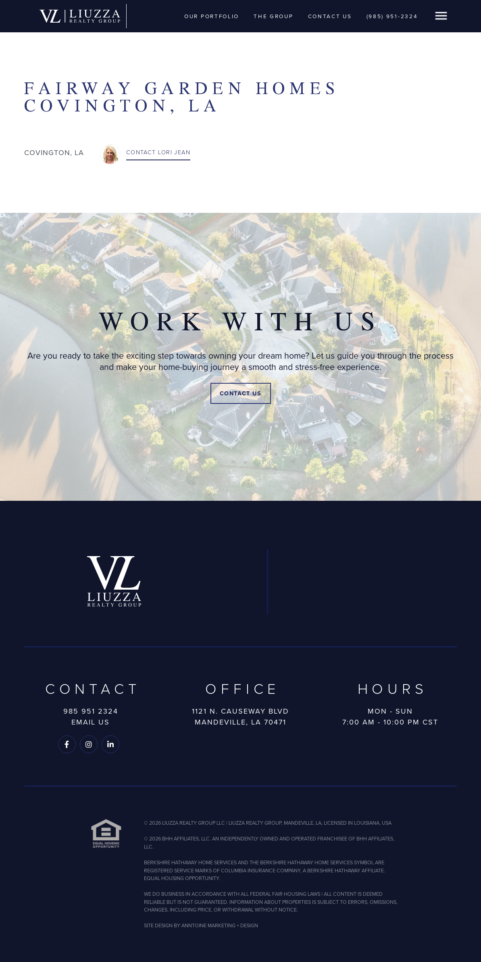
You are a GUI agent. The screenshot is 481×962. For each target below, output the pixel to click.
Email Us (90, 722)
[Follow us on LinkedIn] (110, 744)
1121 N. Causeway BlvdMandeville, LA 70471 (240, 717)
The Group (273, 16)
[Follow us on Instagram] (89, 744)
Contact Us (330, 16)
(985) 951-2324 (392, 16)
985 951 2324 (90, 711)
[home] (80, 16)
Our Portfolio (211, 16)
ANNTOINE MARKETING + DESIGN (219, 925)
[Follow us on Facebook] (67, 744)
